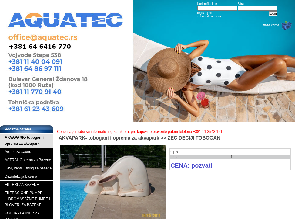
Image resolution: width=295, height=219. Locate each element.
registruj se (204, 13)
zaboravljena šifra (209, 16)
